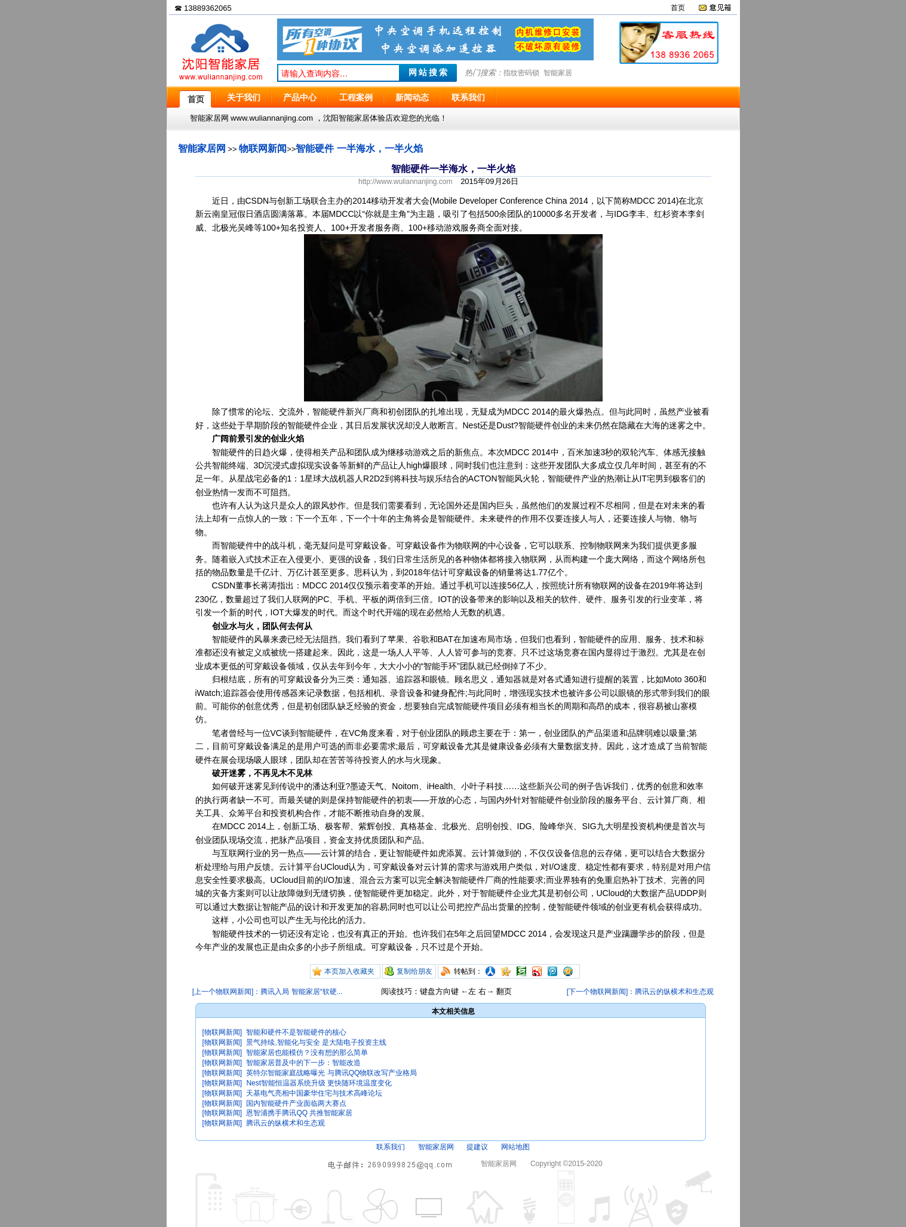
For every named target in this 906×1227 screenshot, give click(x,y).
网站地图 (515, 1147)
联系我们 (390, 1147)
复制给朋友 (414, 971)
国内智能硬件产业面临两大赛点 (296, 1103)
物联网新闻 (263, 148)
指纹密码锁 (521, 73)
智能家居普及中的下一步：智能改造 (303, 1063)
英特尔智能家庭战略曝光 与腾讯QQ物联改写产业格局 (331, 1073)
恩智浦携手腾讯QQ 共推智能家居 (299, 1113)
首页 (678, 8)
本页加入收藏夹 (349, 971)
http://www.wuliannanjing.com (405, 181)
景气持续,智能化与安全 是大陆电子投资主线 (316, 1042)
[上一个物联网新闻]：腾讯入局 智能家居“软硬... (267, 991)
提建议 (477, 1147)
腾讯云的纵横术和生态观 (285, 1123)
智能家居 (557, 73)
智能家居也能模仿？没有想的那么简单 (307, 1052)
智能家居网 (202, 148)
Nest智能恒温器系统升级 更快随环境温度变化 (319, 1083)
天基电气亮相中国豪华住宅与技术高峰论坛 (314, 1093)
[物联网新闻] (222, 1032)
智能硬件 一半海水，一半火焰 (359, 148)
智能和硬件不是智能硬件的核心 (296, 1032)
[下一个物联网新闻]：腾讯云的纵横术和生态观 (640, 991)
